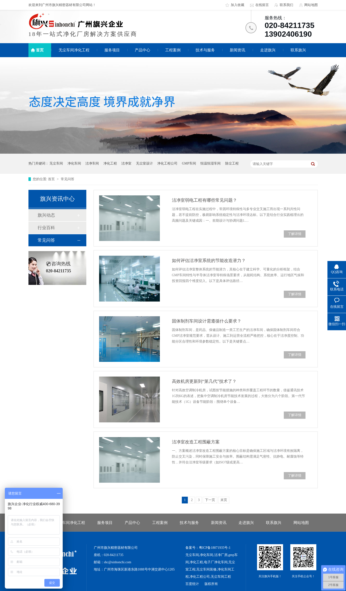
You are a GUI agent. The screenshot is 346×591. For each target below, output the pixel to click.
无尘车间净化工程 (74, 50)
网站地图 (311, 5)
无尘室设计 (144, 163)
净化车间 (74, 163)
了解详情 (294, 234)
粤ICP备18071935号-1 (215, 548)
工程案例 (173, 50)
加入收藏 (237, 5)
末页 (223, 500)
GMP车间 (189, 163)
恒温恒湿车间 (210, 163)
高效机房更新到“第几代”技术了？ (204, 381)
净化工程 (110, 163)
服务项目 (112, 50)
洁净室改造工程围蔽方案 (196, 442)
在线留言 (262, 5)
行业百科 (46, 227)
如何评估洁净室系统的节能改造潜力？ (209, 260)
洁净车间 (92, 163)
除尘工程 (232, 163)
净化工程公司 (167, 163)
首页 (40, 50)
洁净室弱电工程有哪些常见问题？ (204, 200)
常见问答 (67, 179)
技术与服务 (205, 50)
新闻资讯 (237, 50)
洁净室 (126, 163)
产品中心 (142, 50)
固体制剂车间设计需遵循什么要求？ (206, 321)
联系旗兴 (298, 50)
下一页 (210, 500)
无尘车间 (56, 163)
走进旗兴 (268, 50)
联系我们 (286, 5)
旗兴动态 (46, 215)
